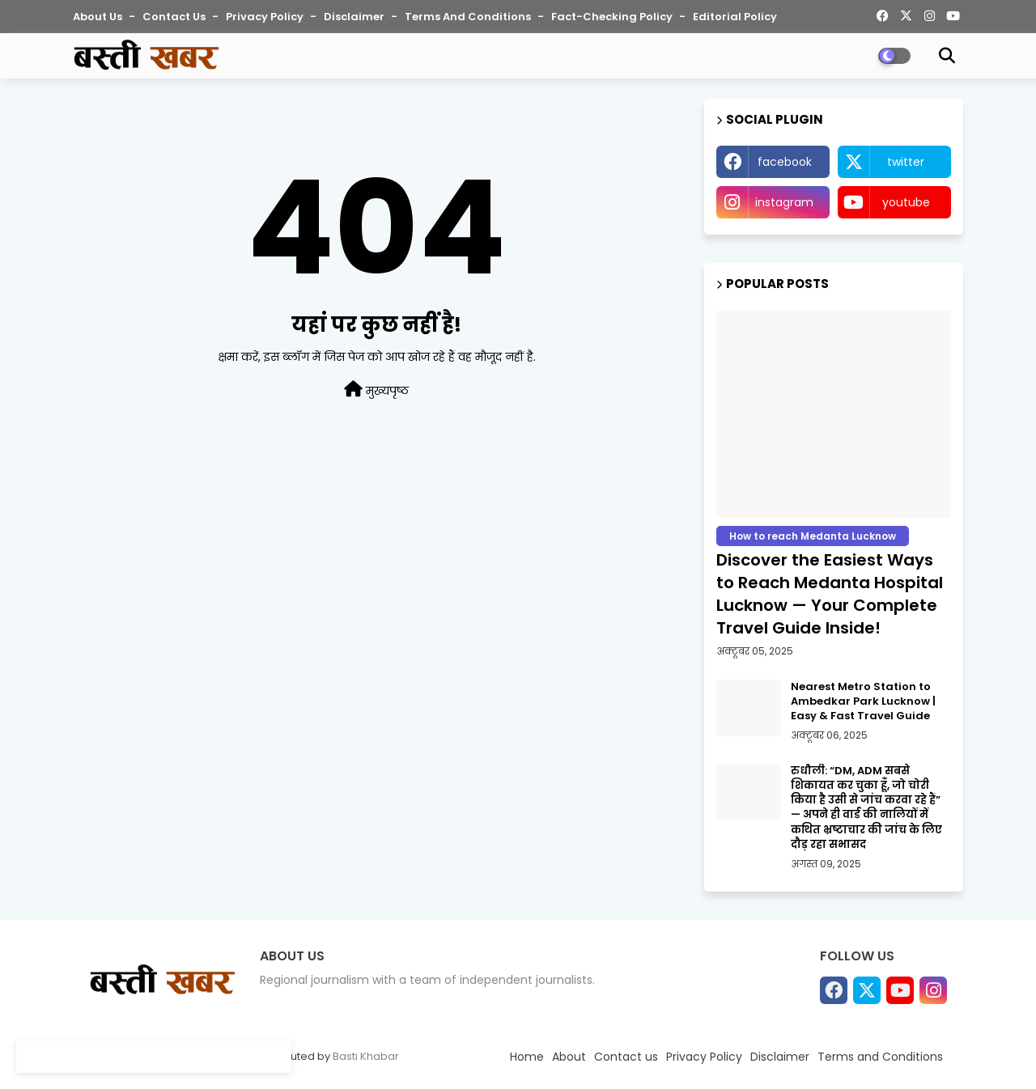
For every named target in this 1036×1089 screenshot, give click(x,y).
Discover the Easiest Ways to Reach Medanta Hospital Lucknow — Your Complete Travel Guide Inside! (829, 594)
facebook (785, 162)
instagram (784, 202)
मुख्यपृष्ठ (376, 390)
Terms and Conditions (469, 16)
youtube (906, 202)
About (569, 1057)
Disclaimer (355, 16)
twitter (905, 162)
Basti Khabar (366, 1056)
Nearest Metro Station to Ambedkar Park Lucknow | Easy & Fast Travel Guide (863, 701)
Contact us (175, 16)
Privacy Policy (266, 16)
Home (527, 1057)
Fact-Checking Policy (613, 16)
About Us (99, 16)
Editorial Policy (735, 16)
